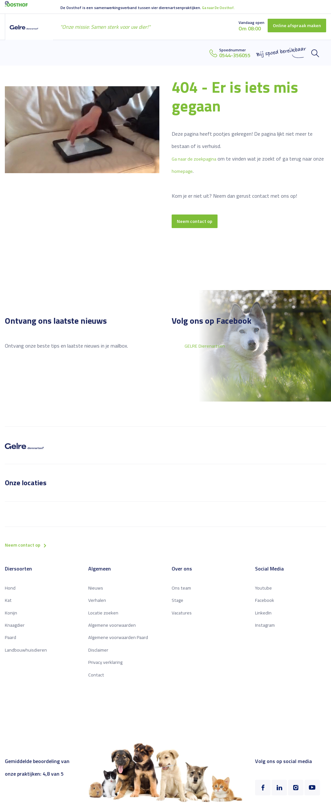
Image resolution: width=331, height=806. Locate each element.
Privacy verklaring (107, 665)
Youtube (264, 591)
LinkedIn (263, 616)
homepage (195, 170)
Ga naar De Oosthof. (220, 7)
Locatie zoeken (104, 616)
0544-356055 (235, 55)
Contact (97, 678)
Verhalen (97, 603)
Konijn (11, 616)
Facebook (265, 603)
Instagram (266, 628)
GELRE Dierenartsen (207, 347)
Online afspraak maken (294, 26)
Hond (10, 591)
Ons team (182, 591)
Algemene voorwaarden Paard (121, 641)
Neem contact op (196, 221)
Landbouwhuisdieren (27, 653)
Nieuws (96, 591)
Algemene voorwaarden (114, 628)
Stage (178, 603)
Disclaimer (99, 653)
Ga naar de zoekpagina (196, 158)
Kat (9, 603)
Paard (11, 641)
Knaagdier (16, 628)
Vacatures (183, 616)
